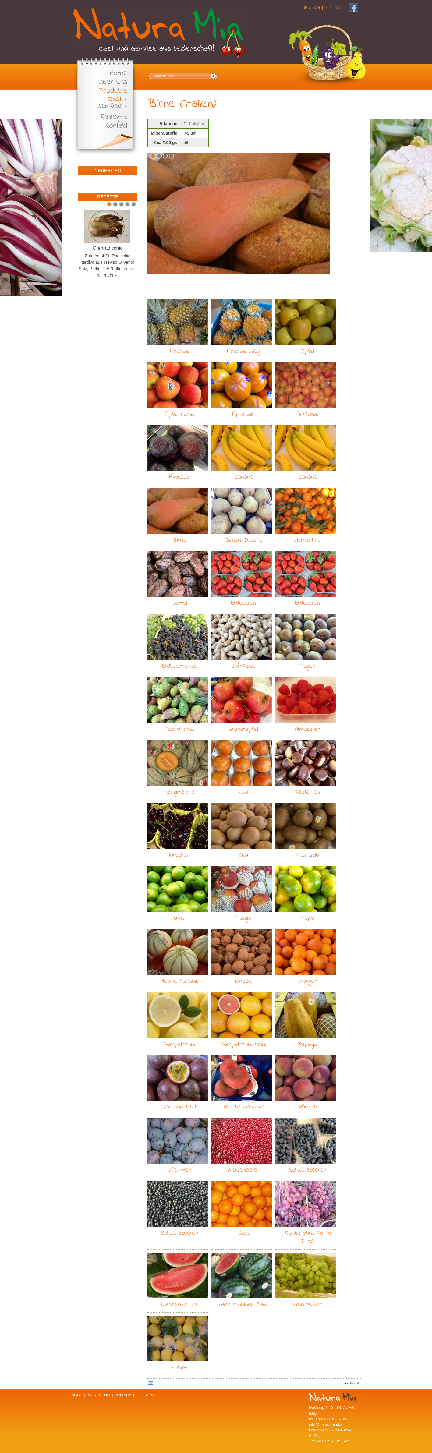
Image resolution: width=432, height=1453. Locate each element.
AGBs (76, 1395)
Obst (115, 99)
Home (119, 73)
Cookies (145, 1395)
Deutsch (311, 7)
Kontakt (117, 126)
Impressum (99, 1395)
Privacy (123, 1395)
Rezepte (114, 117)
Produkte (113, 91)
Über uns (113, 82)
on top (350, 1383)
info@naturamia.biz (326, 1424)
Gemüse (109, 106)
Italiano (334, 7)
